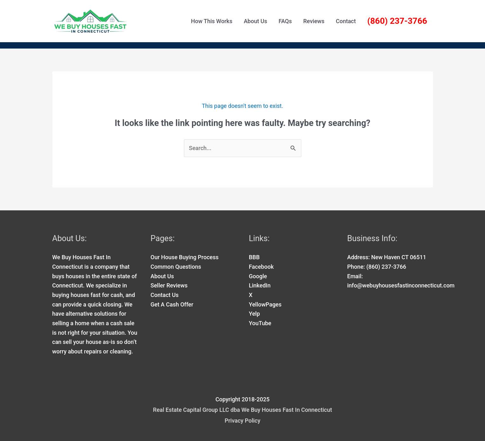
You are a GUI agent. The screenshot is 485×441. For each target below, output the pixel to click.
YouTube (260, 323)
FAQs (285, 21)
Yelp (254, 313)
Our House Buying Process (185, 257)
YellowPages (265, 304)
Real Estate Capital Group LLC (191, 409)
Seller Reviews (169, 285)
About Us (255, 21)
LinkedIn (260, 285)
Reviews (313, 21)
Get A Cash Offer (172, 304)
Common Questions (176, 266)
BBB (254, 257)
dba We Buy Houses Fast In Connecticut (280, 409)
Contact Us (165, 295)
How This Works (212, 21)
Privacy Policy (242, 420)
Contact (346, 21)
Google (258, 276)
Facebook (261, 266)
